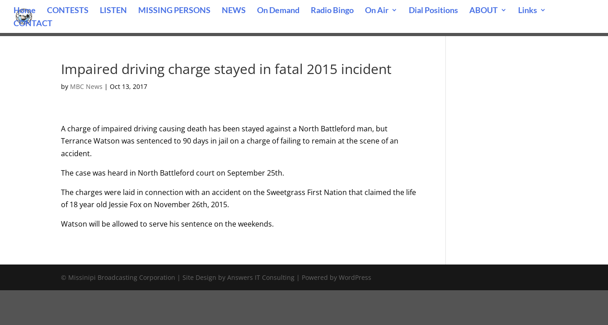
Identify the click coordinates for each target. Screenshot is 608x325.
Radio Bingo (332, 11)
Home (25, 11)
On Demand (278, 11)
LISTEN (113, 11)
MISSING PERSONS (174, 11)
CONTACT (33, 24)
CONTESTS (68, 11)
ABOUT (483, 11)
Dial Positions (433, 11)
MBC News (86, 86)
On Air (376, 11)
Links (527, 11)
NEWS (234, 11)
